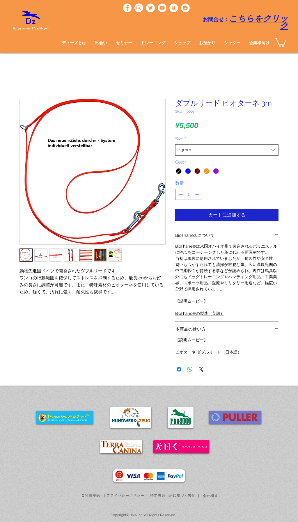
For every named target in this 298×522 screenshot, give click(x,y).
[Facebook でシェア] (178, 369)
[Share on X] (201, 369)
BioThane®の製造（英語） (199, 313)
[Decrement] (180, 194)
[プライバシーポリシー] (125, 495)
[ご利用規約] (90, 495)
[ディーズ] (127, 7)
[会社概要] (210, 495)
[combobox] (227, 150)
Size (180, 138)
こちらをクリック (258, 22)
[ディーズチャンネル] (162, 7)
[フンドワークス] (173, 7)
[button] (101, 42)
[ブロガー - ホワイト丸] (185, 7)
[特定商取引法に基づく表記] (173, 495)
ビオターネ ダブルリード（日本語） (208, 352)
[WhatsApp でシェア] (190, 369)
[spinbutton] (189, 194)
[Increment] (197, 194)
